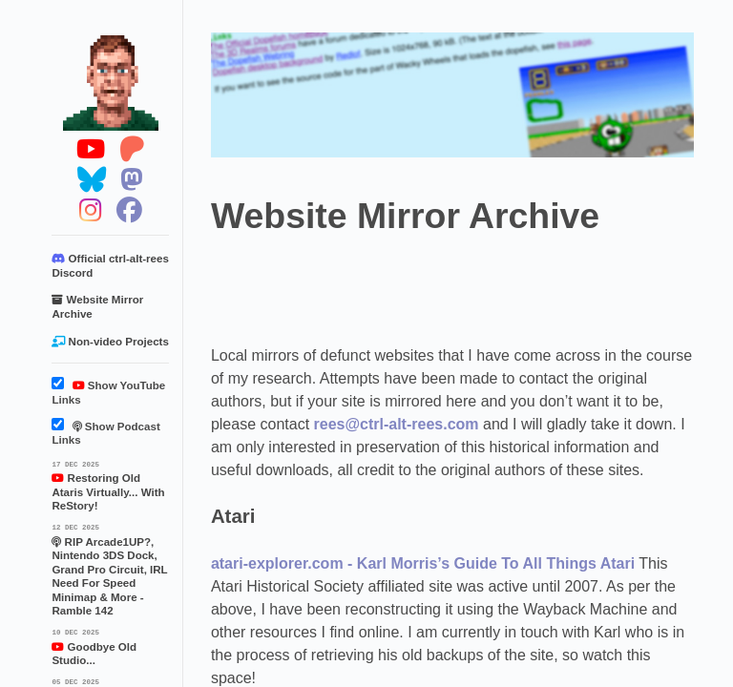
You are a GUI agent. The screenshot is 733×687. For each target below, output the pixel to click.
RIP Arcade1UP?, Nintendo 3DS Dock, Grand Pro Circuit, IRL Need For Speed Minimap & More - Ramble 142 (110, 568)
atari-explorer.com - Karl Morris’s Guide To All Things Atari (423, 563)
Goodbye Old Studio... (110, 646)
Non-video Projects (110, 341)
